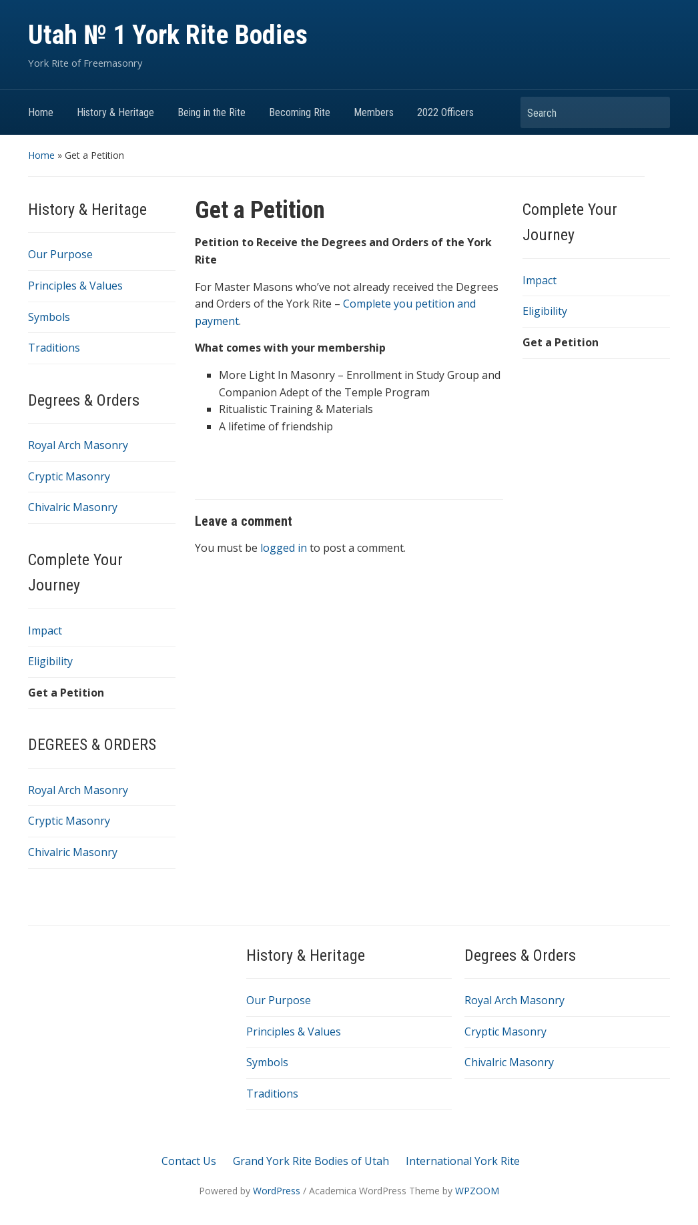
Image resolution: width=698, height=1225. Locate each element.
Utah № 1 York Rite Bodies (168, 35)
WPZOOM (477, 1190)
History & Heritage (115, 112)
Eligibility (50, 661)
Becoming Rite (299, 112)
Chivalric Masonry (72, 507)
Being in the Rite (212, 112)
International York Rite (463, 1161)
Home (40, 112)
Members (374, 112)
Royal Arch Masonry (78, 445)
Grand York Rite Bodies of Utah (311, 1161)
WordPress (276, 1190)
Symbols (49, 317)
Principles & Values (75, 285)
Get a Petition (66, 692)
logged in (283, 547)
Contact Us (188, 1161)
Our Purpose (60, 254)
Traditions (54, 347)
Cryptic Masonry (69, 476)
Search (653, 112)
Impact (45, 630)
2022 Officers (445, 112)
